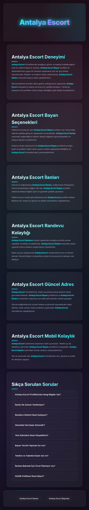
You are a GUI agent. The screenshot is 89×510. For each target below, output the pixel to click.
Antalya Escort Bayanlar (59, 498)
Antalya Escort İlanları (29, 498)
